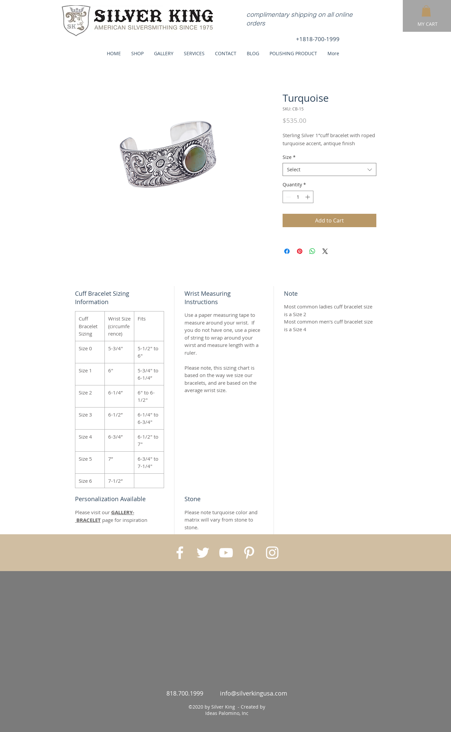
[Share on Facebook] (287, 251)
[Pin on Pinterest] (300, 251)
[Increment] (308, 197)
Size (289, 157)
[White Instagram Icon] (272, 552)
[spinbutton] (298, 197)
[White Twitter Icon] (203, 552)
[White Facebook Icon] (179, 552)
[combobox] (329, 169)
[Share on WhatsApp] (312, 251)
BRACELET (88, 520)
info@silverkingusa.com (253, 693)
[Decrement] (288, 197)
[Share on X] (325, 251)
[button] (426, 10)
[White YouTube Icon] (226, 552)
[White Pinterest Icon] (249, 552)
